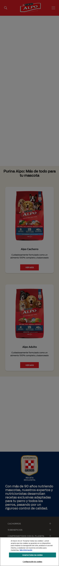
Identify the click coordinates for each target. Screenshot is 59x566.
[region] (29, 551)
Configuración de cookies (32, 561)
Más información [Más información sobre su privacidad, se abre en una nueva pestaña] (26, 550)
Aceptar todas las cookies (32, 555)
